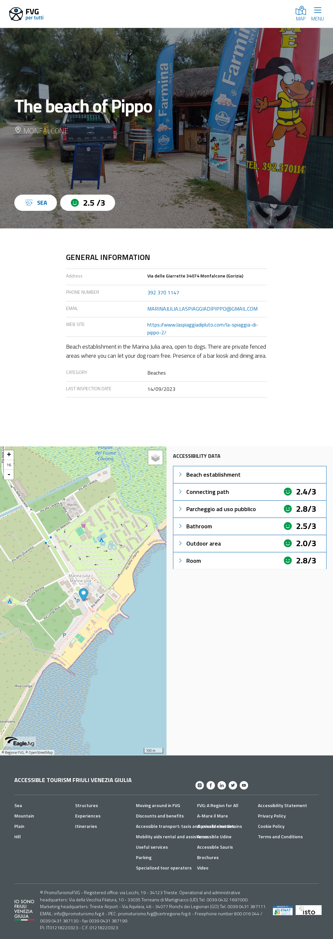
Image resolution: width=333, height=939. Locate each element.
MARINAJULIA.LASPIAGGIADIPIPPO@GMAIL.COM (202, 309)
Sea (18, 805)
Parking (144, 857)
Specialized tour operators (164, 867)
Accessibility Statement (282, 805)
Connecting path (203, 491)
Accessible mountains (219, 826)
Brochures (208, 857)
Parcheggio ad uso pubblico (216, 509)
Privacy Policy (272, 815)
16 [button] (9, 465)
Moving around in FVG (158, 805)
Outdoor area (199, 543)
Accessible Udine (214, 836)
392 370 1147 (163, 292)
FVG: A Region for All (217, 805)
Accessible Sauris (215, 846)
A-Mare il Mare (212, 815)
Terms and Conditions (280, 836)
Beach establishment (209, 474)
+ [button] (9, 455)
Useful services (152, 846)
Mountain (24, 815)
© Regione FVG (13, 752)
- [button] (9, 475)
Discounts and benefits (160, 815)
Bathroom (194, 526)
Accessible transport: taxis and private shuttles (185, 826)
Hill (17, 836)
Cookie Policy (271, 826)
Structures (86, 805)
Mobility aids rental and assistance (172, 836)
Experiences (87, 815)
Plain (19, 826)
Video (202, 867)
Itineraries (86, 826)
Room (189, 560)
